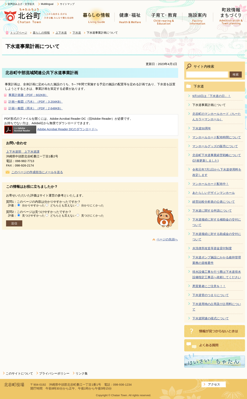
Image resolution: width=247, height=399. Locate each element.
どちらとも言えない (63, 205)
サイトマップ (67, 4)
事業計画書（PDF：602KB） (28, 95)
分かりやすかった (33, 205)
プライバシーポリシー (54, 373)
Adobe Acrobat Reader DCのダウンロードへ (51, 129)
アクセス (214, 384)
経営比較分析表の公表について (213, 201)
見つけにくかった (92, 215)
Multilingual (47, 4)
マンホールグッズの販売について (215, 146)
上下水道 (61, 32)
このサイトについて (19, 373)
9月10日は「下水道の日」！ (211, 96)
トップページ (18, 32)
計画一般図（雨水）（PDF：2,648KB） (36, 108)
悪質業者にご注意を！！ (209, 286)
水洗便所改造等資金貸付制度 (212, 248)
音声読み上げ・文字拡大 (21, 4)
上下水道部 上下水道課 (22, 151)
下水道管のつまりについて (210, 295)
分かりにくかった (92, 205)
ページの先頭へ (167, 239)
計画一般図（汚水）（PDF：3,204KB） (36, 101)
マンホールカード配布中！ (210, 184)
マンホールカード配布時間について (216, 137)
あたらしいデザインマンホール (213, 192)
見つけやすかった (33, 215)
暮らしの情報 (41, 32)
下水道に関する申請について (212, 210)
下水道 (76, 32)
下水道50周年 (201, 128)
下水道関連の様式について (210, 318)
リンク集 (82, 373)
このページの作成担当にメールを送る (37, 172)
